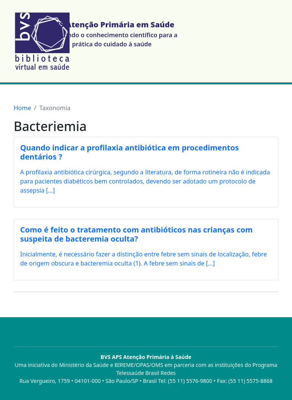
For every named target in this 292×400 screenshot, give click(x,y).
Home (22, 108)
